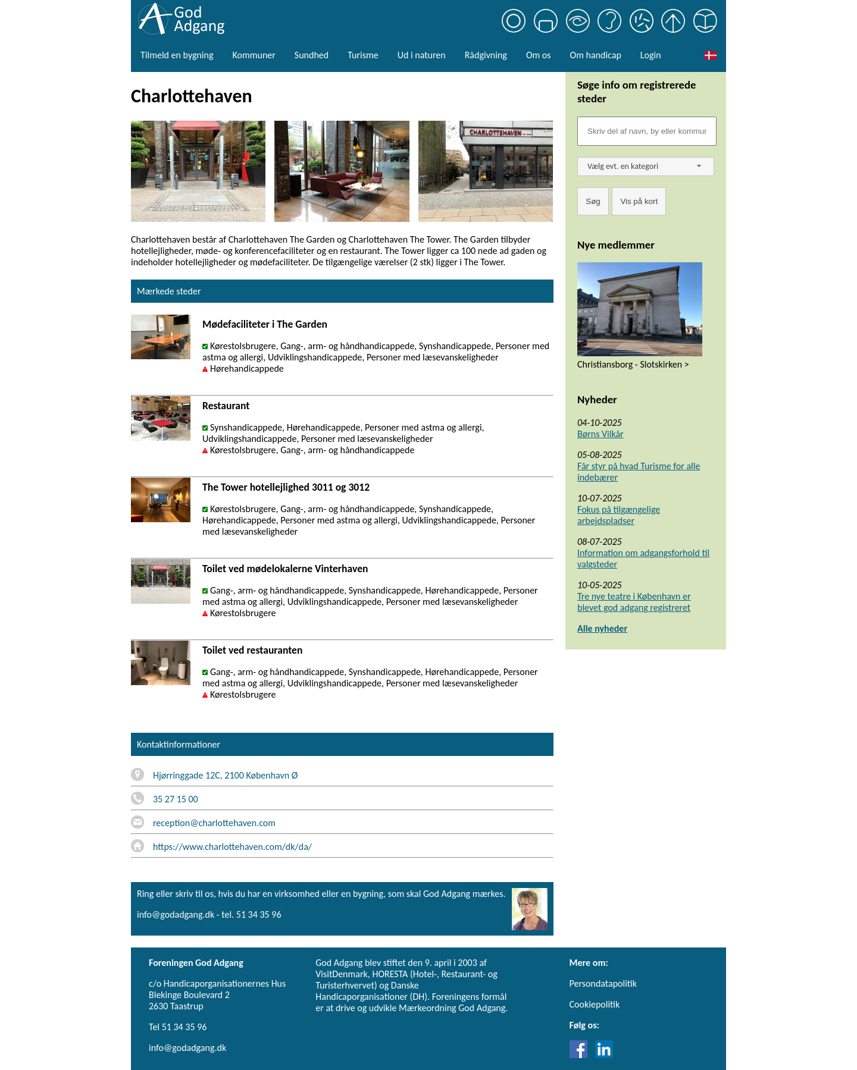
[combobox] (645, 166)
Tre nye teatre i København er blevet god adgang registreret (634, 602)
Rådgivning (486, 55)
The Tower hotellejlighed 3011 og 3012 (286, 487)
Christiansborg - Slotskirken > (633, 364)
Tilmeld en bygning (176, 55)
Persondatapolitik (603, 983)
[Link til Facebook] (581, 1054)
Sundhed (312, 55)
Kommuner (253, 55)
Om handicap (595, 55)
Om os (538, 55)
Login (650, 55)
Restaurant (225, 405)
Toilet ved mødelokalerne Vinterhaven (285, 568)
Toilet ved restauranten (252, 650)
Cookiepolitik (595, 1004)
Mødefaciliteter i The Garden (264, 324)
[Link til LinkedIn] (604, 1054)
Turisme (363, 55)
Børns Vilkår (600, 434)
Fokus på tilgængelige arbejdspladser (618, 515)
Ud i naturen (422, 55)
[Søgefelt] (647, 131)
